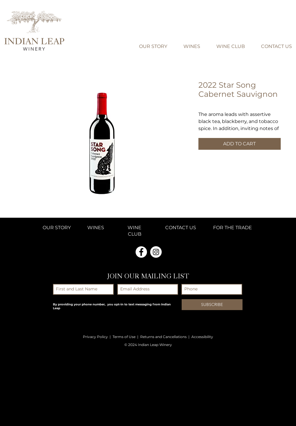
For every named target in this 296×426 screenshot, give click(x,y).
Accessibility (202, 337)
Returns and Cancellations (163, 337)
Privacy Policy (95, 337)
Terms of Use (124, 337)
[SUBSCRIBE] (212, 304)
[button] (284, 15)
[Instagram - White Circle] (156, 252)
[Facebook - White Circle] (141, 252)
